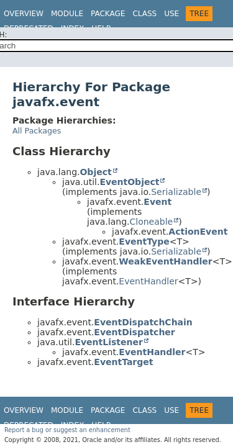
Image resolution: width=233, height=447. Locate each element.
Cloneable (151, 222)
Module (67, 13)
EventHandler (148, 281)
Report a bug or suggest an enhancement (67, 430)
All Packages (36, 130)
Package (108, 13)
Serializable (176, 192)
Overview (23, 13)
